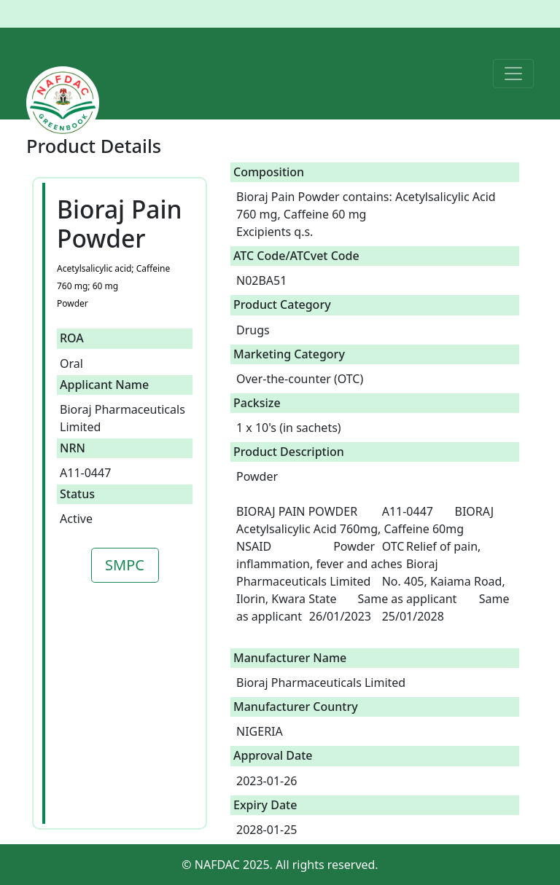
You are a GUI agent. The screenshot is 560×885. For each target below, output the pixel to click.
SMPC (124, 565)
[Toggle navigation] (513, 73)
